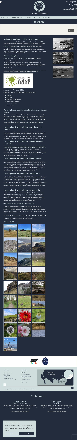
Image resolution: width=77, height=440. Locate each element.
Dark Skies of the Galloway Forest (33, 215)
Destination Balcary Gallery (26, 399)
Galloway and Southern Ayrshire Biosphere (27, 216)
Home (2, 17)
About (8, 17)
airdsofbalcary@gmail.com (70, 9)
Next (72, 53)
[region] (19, 429)
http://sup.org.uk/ (29, 226)
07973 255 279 (73, 8)
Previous (69, 53)
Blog (34, 17)
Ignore (11, 433)
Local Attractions (26, 401)
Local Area (27, 17)
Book (39, 17)
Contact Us (46, 17)
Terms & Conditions (32, 411)
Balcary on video (17, 17)
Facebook (1, 2)
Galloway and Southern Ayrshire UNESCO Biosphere (17, 80)
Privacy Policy (12, 430)
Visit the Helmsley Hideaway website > (57, 433)
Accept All (26, 433)
